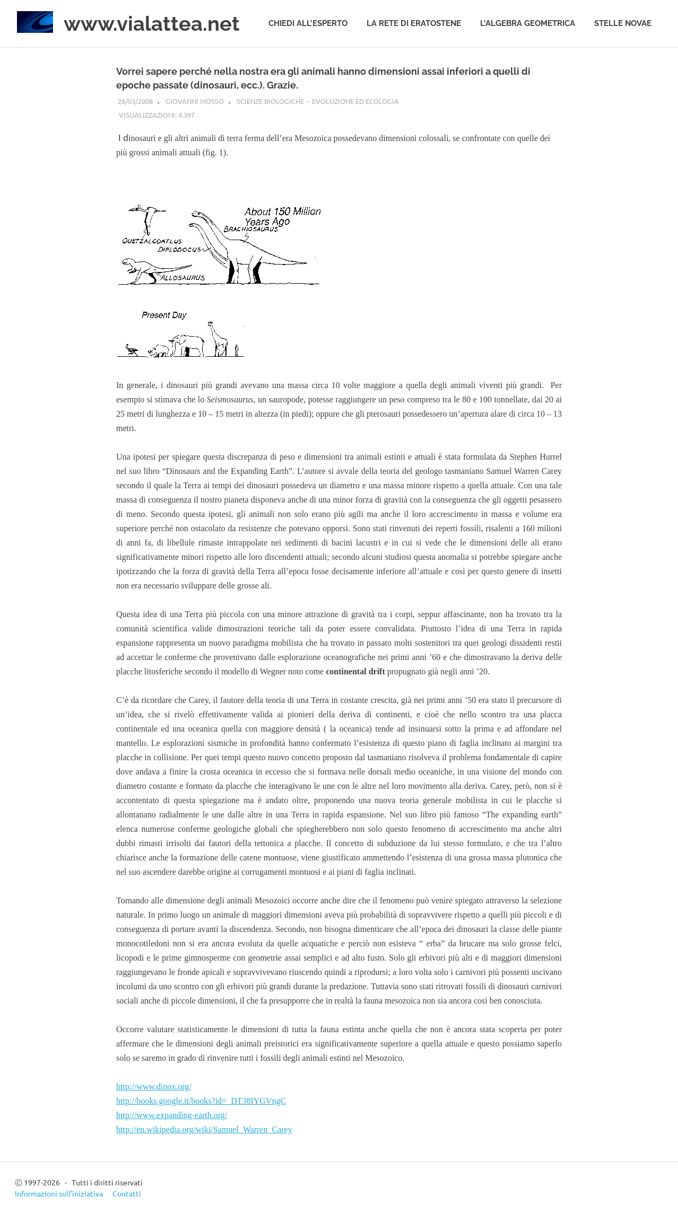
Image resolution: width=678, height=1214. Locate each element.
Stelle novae (622, 23)
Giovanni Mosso (195, 100)
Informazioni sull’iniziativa (59, 1193)
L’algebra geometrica (527, 23)
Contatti (126, 1193)
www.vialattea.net (152, 24)
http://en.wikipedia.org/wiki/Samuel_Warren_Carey (204, 1129)
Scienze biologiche (270, 100)
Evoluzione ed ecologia (355, 100)
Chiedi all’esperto (307, 23)
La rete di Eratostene (414, 23)
